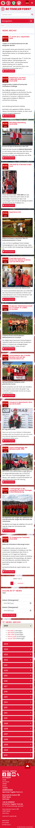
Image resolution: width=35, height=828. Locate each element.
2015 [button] (6, 697)
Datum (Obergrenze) (10, 607)
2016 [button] (5, 691)
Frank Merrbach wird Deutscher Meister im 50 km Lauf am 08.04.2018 (20, 260)
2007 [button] (6, 734)
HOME (4, 780)
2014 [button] (6, 702)
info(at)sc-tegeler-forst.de (12, 804)
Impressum (5, 820)
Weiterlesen (9, 71)
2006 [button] (6, 739)
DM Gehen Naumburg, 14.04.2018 (17, 123)
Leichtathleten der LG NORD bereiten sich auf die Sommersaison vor (19, 357)
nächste (20, 583)
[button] (32, 3)
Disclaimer (5, 823)
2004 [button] (6, 750)
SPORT (4, 786)
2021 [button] (5, 665)
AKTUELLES (5, 782)
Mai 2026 (10, 631)
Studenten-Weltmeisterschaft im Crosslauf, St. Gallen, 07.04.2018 (20, 307)
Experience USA (15, 212)
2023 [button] (6, 654)
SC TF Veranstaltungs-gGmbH (12, 806)
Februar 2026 (12, 637)
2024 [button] (6, 649)
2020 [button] (6, 670)
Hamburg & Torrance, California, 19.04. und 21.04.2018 (17, 79)
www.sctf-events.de (9, 816)
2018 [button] (5, 681)
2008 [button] (6, 728)
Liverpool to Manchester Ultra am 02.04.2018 (20, 403)
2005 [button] (6, 744)
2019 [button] (5, 675)
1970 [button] (5, 755)
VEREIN (4, 784)
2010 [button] (5, 718)
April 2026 (11, 633)
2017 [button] (5, 686)
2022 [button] (6, 660)
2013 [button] (5, 707)
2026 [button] (6, 626)
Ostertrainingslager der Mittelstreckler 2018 (18, 448)
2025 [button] (6, 644)
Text (4, 593)
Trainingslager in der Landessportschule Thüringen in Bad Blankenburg (20, 490)
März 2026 (11, 634)
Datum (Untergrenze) (10, 600)
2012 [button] (5, 713)
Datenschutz (6, 825)
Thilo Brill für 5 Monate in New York (20, 165)
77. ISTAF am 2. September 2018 (19, 37)
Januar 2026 (12, 639)
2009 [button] (6, 723)
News (3, 25)
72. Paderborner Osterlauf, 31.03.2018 (19, 538)
